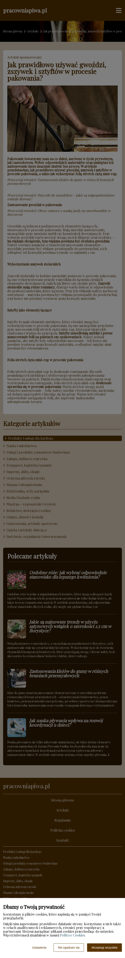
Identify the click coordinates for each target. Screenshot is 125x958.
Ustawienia (39, 947)
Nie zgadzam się (69, 947)
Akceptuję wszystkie (104, 947)
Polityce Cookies (72, 935)
